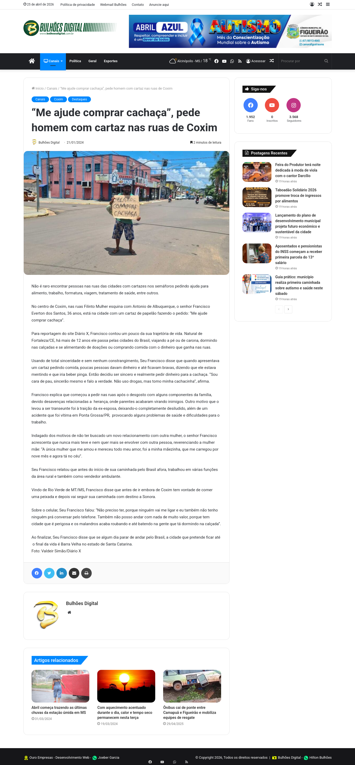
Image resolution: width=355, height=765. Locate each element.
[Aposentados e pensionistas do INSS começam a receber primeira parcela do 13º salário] (256, 253)
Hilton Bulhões (320, 755)
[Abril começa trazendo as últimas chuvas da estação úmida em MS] (61, 684)
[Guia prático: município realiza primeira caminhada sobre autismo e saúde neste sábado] (256, 284)
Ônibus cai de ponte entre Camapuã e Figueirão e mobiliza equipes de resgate (189, 710)
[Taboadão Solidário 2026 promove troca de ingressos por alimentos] (256, 197)
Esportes (111, 61)
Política (75, 61)
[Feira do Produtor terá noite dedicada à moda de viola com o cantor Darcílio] (256, 172)
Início (38, 88)
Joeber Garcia (108, 755)
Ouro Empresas (41, 755)
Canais (51, 61)
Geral (93, 61)
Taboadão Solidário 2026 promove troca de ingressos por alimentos (298, 195)
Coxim (58, 99)
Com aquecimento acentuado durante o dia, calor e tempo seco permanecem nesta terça (124, 710)
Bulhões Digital (51, 142)
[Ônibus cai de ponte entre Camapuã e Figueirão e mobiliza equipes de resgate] (192, 684)
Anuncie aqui (159, 5)
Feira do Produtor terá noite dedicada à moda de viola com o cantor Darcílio (298, 170)
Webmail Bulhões (113, 5)
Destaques (79, 99)
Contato (138, 5)
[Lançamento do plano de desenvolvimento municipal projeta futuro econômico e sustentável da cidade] (256, 222)
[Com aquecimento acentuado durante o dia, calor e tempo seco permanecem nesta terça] (126, 684)
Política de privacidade (77, 5)
